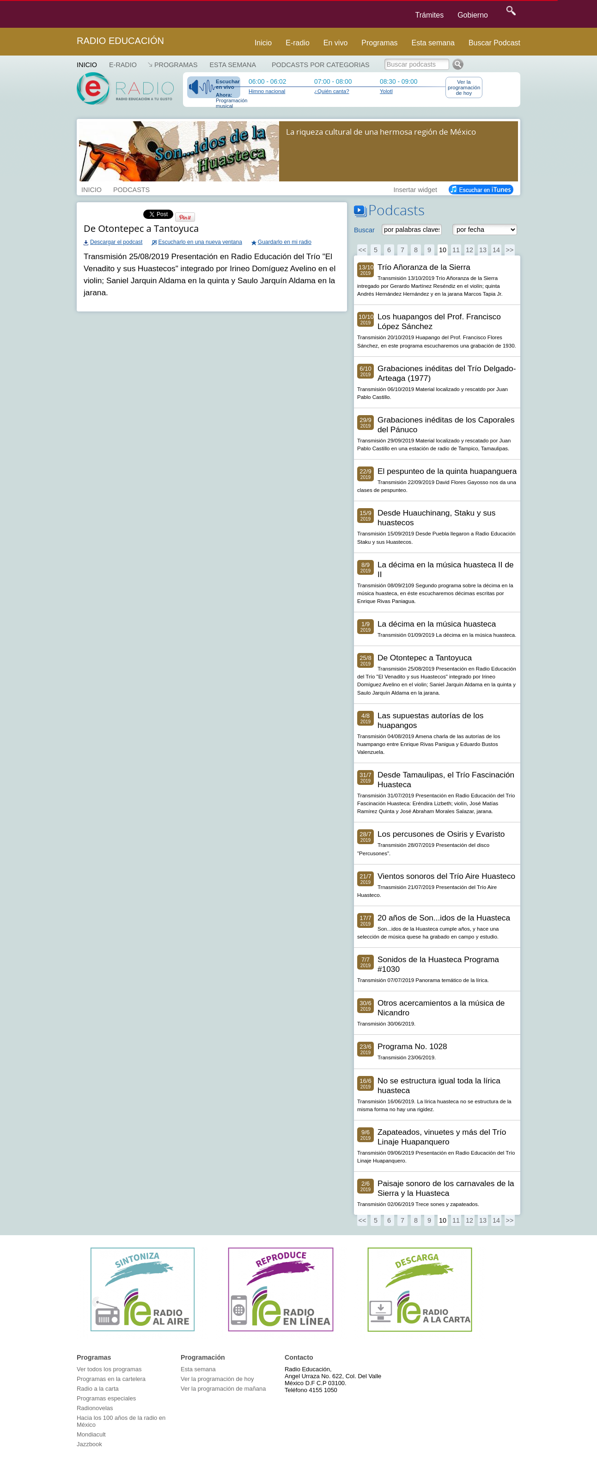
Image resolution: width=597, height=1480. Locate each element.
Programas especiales (106, 1398)
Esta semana (433, 43)
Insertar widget (415, 189)
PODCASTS (131, 189)
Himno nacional (267, 91)
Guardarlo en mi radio (284, 242)
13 (483, 250)
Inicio (263, 43)
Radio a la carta (98, 1388)
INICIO (91, 189)
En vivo (335, 43)
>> (510, 250)
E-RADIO (123, 64)
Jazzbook (89, 1444)
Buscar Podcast (494, 43)
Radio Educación (120, 41)
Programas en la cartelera (111, 1378)
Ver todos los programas (109, 1369)
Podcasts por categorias (321, 64)
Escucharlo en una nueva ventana (200, 242)
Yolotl (386, 91)
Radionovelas (95, 1408)
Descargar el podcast (116, 242)
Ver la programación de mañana (223, 1388)
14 (496, 250)
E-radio (298, 43)
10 (442, 250)
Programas (379, 43)
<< (362, 250)
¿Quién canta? (331, 91)
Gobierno (472, 15)
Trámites (429, 15)
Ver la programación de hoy (464, 87)
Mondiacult (91, 1434)
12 (469, 250)
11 (456, 250)
